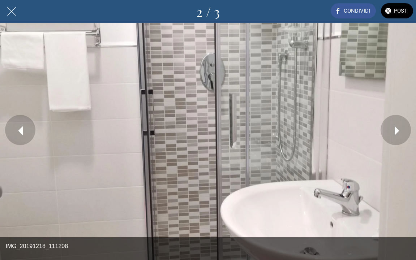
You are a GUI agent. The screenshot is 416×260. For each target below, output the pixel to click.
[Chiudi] (11, 11)
